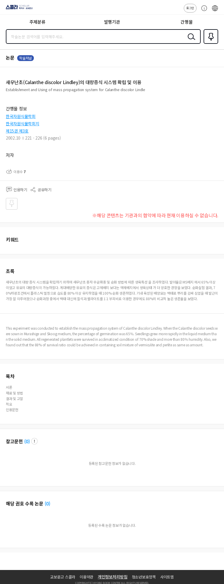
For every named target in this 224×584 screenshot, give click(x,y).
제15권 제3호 (17, 131)
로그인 (190, 8)
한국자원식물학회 (21, 116)
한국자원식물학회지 (22, 123)
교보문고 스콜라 (62, 577)
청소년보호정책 (144, 577)
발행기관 (112, 22)
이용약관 (86, 577)
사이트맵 (167, 577)
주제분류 (37, 22)
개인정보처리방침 (112, 577)
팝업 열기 (34, 441)
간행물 (186, 22)
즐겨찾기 (209, 43)
